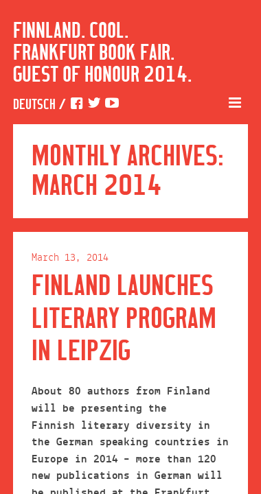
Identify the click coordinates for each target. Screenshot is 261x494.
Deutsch (34, 105)
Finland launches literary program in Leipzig (124, 319)
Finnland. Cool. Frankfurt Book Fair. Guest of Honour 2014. (102, 53)
